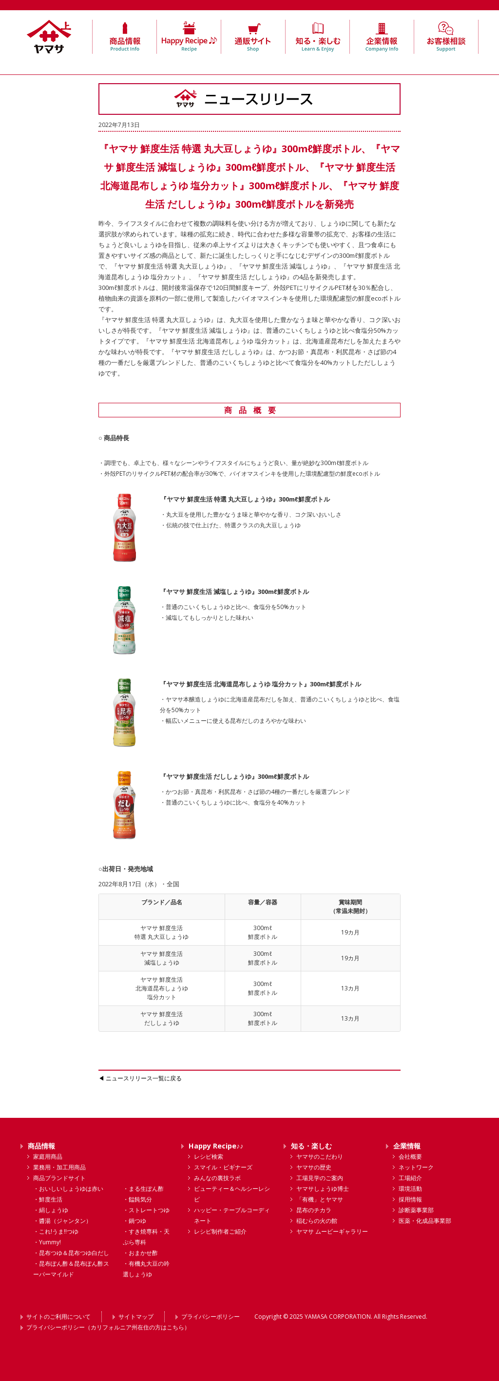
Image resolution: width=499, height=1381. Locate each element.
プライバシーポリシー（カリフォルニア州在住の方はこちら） (108, 1327)
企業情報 (407, 1145)
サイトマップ (136, 1316)
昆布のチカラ (313, 1210)
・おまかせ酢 (140, 1253)
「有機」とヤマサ (319, 1199)
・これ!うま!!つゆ (55, 1231)
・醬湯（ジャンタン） (62, 1221)
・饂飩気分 (137, 1199)
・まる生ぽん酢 (143, 1188)
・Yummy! (47, 1242)
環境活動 (410, 1188)
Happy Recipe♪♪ (216, 1145)
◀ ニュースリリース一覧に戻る (140, 1078)
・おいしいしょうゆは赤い (68, 1188)
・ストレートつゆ (146, 1210)
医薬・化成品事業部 (425, 1221)
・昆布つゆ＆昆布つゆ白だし (71, 1253)
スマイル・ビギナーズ (223, 1167)
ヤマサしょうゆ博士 (322, 1188)
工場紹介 (410, 1178)
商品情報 (41, 1145)
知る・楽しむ (311, 1145)
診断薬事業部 (416, 1210)
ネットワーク (416, 1167)
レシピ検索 (208, 1156)
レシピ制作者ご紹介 (220, 1231)
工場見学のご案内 (319, 1178)
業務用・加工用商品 (59, 1167)
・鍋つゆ (134, 1221)
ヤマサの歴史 (313, 1167)
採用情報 (410, 1199)
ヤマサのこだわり (319, 1156)
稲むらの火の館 (316, 1221)
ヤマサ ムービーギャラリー (332, 1231)
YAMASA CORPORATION (338, 1316)
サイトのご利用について (58, 1316)
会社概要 (410, 1156)
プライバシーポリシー (210, 1316)
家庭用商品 (47, 1156)
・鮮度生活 (47, 1199)
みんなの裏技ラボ (217, 1178)
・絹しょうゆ (50, 1210)
